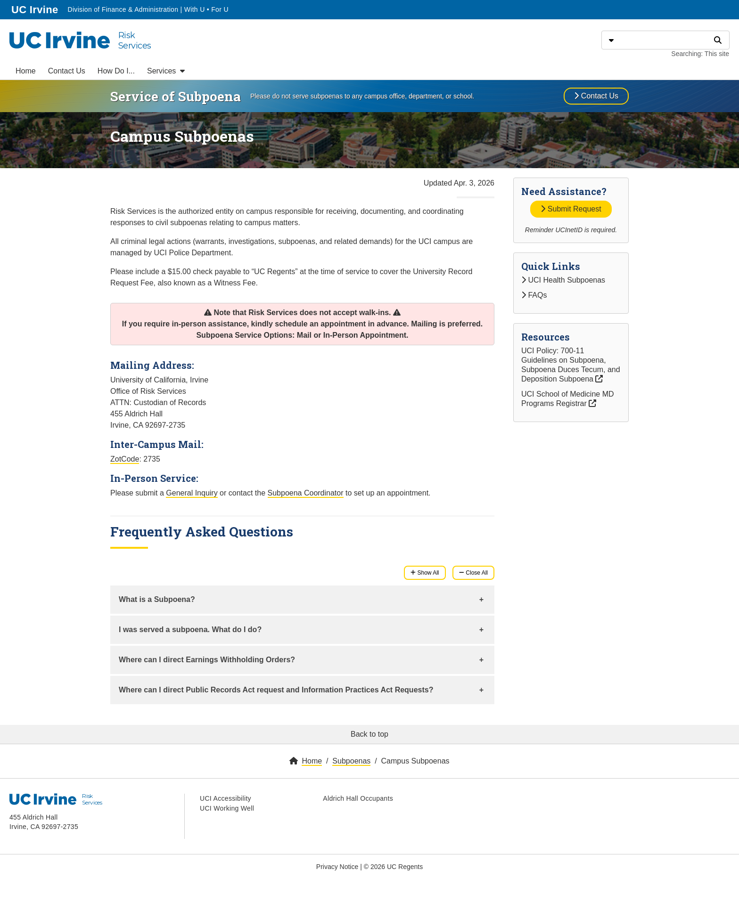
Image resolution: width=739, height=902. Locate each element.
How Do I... (116, 71)
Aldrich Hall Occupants (358, 798)
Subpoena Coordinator (306, 493)
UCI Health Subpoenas (563, 280)
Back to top (369, 734)
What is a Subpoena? (157, 599)
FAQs (534, 295)
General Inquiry (191, 493)
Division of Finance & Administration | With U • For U (147, 9)
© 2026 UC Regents (393, 866)
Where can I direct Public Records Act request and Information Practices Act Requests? (276, 690)
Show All (425, 572)
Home (26, 71)
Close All (473, 572)
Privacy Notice (337, 866)
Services (166, 71)
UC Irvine (35, 9)
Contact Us (66, 71)
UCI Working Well (227, 808)
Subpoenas (351, 761)
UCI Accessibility (225, 798)
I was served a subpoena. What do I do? (190, 630)
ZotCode (124, 459)
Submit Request (571, 209)
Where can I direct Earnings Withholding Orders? (207, 660)
